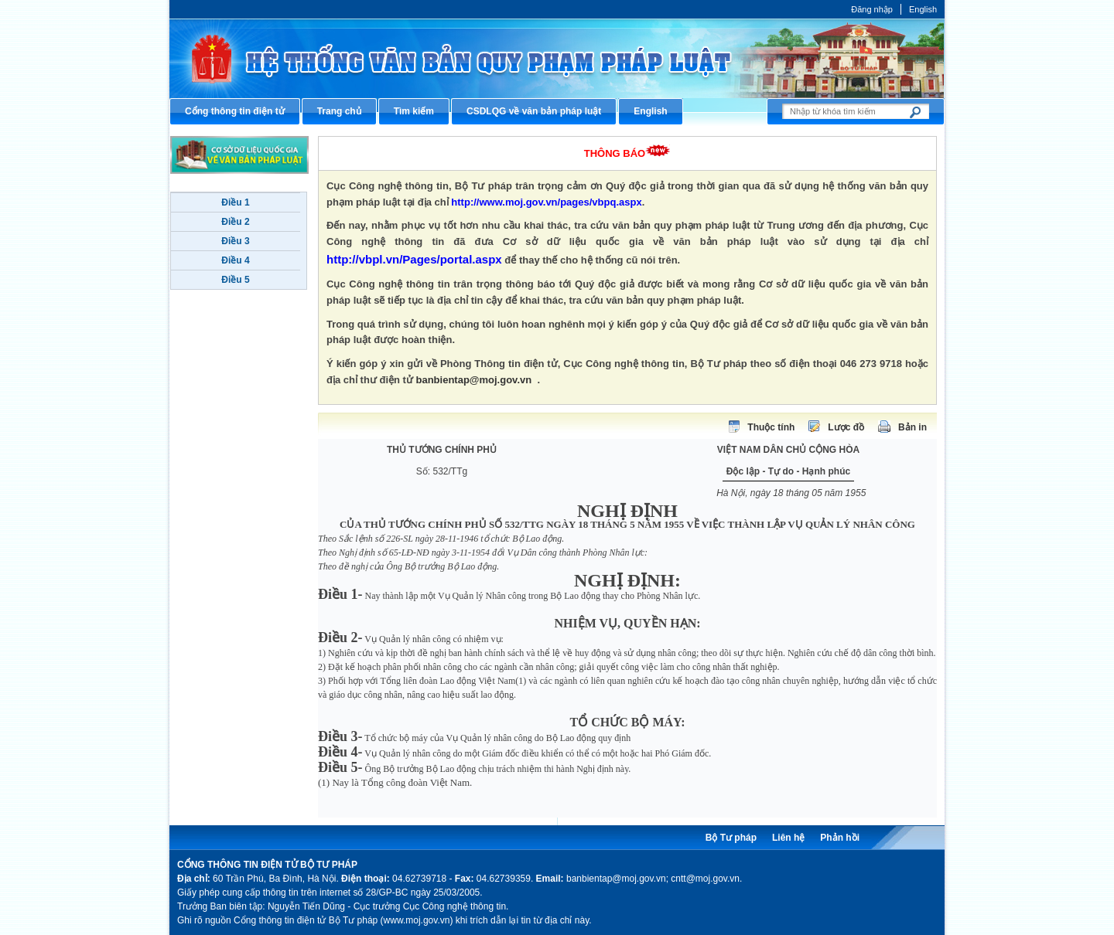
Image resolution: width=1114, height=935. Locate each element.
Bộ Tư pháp (731, 837)
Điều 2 (235, 221)
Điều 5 (235, 279)
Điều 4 (235, 260)
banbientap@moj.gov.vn (474, 380)
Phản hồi (839, 837)
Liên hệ (788, 837)
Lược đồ (846, 427)
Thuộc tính (770, 427)
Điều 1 (235, 202)
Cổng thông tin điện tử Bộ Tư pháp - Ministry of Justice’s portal (557, 58)
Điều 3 (235, 241)
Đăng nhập (872, 9)
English (923, 9)
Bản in (912, 427)
